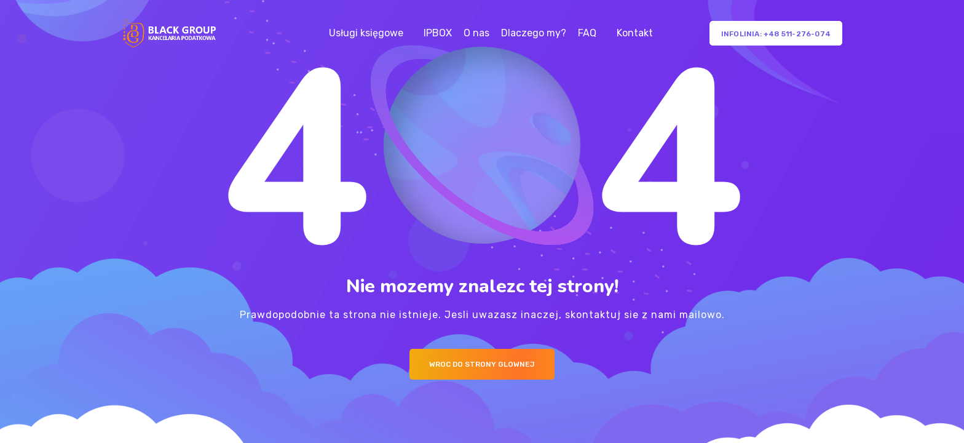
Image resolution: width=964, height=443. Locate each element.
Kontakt (635, 33)
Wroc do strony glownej (482, 364)
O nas (476, 33)
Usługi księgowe (366, 33)
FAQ (587, 33)
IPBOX (438, 33)
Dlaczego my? (533, 33)
